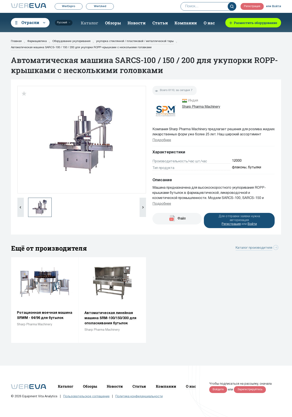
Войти (276, 6)
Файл (182, 218)
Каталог (89, 22)
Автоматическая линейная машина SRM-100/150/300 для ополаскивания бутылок (110, 318)
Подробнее (161, 140)
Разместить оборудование (255, 23)
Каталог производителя (254, 247)
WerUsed (100, 6)
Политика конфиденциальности (139, 396)
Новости (137, 22)
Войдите (218, 389)
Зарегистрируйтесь (249, 389)
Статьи (160, 22)
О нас (209, 22)
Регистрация (252, 6)
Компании (186, 22)
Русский (62, 22)
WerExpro (68, 6)
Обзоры (113, 22)
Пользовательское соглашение (86, 396)
